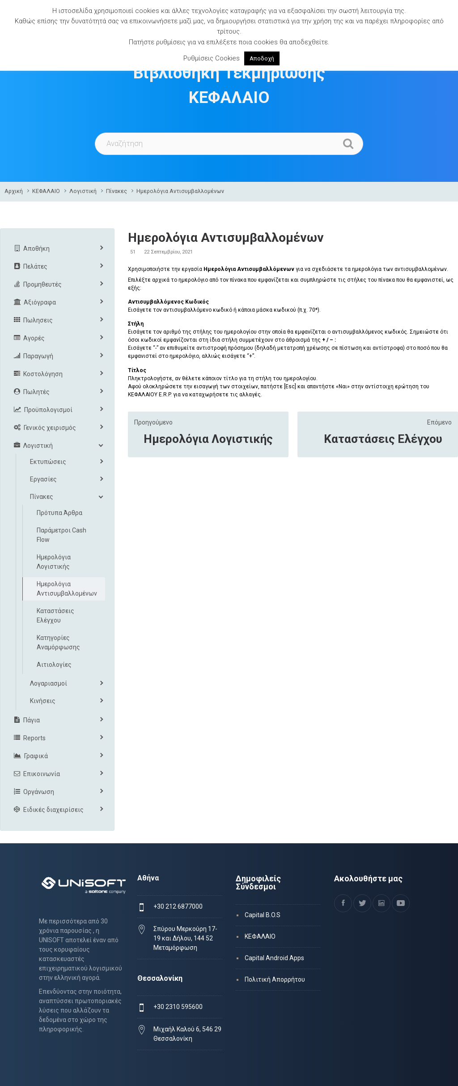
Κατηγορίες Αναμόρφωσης (58, 642)
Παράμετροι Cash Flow (61, 535)
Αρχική (13, 191)
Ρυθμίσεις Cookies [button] (211, 58)
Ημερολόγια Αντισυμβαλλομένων (180, 191)
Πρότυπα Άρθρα (59, 512)
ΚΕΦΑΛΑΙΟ (46, 191)
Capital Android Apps (274, 958)
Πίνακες (116, 191)
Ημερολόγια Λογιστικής (208, 439)
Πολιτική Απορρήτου (275, 979)
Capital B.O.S (262, 915)
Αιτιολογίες (54, 664)
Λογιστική (83, 191)
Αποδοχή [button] (262, 58)
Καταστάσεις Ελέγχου (383, 439)
